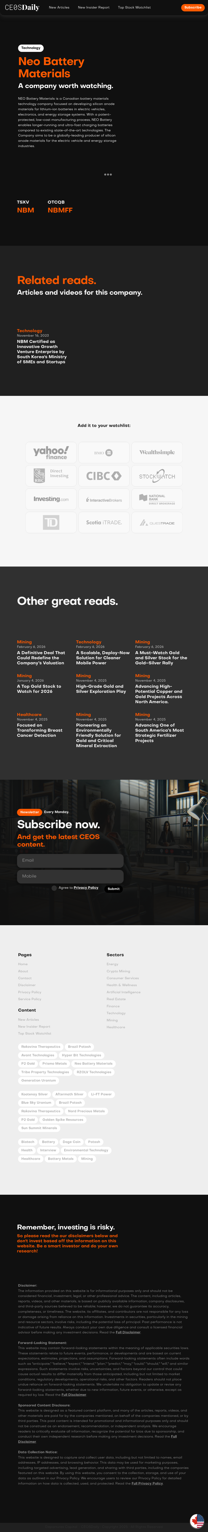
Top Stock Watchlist (134, 7)
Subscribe (193, 7)
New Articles (59, 7)
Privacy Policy (82, 888)
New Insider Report (93, 7)
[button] (197, 1521)
